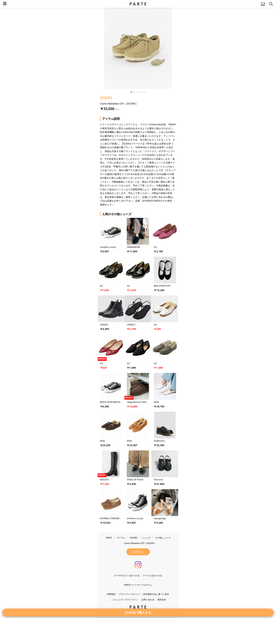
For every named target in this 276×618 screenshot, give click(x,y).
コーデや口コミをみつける (127, 575)
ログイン (138, 552)
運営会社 (161, 599)
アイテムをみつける (152, 575)
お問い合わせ (147, 599)
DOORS (106, 97)
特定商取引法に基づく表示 (156, 594)
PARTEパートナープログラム (138, 584)
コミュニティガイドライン (125, 599)
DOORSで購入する (138, 612)
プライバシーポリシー (129, 594)
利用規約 (111, 594)
